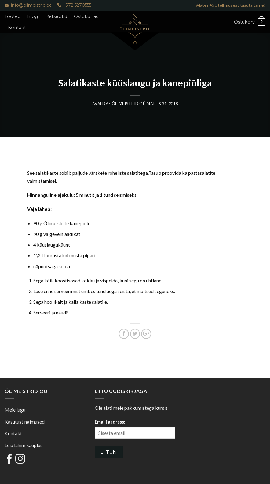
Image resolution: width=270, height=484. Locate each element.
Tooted (12, 16)
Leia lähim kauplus (23, 445)
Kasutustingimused (25, 421)
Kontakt (17, 27)
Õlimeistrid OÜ (129, 103)
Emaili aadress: (110, 421)
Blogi (33, 16)
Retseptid (56, 16)
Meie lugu (15, 410)
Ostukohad (86, 16)
